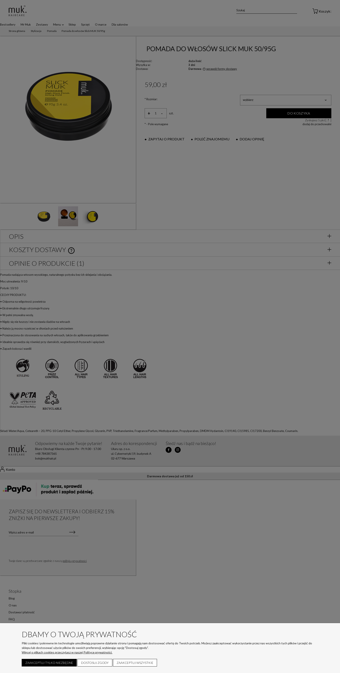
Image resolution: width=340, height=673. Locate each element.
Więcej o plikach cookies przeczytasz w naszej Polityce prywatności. (67, 652)
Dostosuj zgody (95, 663)
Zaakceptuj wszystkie (135, 663)
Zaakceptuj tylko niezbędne (49, 663)
